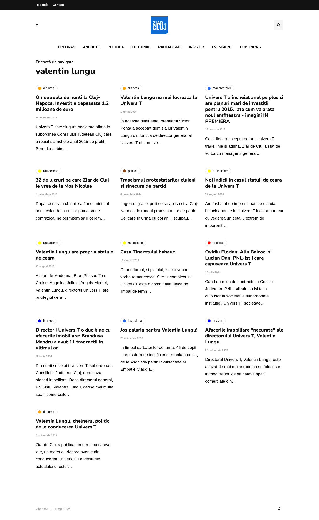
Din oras (66, 47)
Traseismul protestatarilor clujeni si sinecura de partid (158, 183)
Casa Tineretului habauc (147, 252)
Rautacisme (169, 47)
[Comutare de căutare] (278, 25)
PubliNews (250, 47)
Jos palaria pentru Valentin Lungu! (159, 330)
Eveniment (222, 47)
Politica (116, 47)
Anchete (91, 47)
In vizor (196, 47)
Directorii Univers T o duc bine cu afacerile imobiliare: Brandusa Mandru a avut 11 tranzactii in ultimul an (73, 339)
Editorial (141, 47)
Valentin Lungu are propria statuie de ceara (74, 255)
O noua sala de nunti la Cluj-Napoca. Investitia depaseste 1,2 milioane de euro (72, 103)
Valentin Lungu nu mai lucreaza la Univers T (158, 100)
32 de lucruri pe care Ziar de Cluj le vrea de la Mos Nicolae (72, 183)
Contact (58, 5)
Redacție (42, 5)
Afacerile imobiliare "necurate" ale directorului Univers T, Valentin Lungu (244, 336)
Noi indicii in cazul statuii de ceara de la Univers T (243, 183)
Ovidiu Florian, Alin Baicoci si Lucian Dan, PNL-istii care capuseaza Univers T (238, 258)
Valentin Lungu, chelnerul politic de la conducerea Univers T (72, 424)
